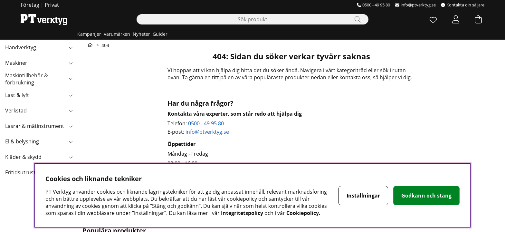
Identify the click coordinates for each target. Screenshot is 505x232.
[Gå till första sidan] (90, 45)
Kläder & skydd (23, 156)
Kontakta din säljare (462, 5)
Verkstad (16, 110)
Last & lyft (17, 95)
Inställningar (363, 195)
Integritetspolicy (242, 213)
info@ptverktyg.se (415, 5)
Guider (160, 34)
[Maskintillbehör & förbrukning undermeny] (70, 78)
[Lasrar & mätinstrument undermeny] (70, 126)
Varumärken (117, 34)
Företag (30, 4)
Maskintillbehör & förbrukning (26, 79)
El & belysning (22, 141)
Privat (52, 4)
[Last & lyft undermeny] (70, 95)
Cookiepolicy (302, 213)
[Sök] (252, 19)
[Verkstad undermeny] (70, 110)
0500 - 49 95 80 (373, 5)
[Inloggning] (456, 19)
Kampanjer (89, 34)
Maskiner (16, 62)
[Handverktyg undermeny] (70, 47)
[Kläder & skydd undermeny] (70, 156)
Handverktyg (20, 47)
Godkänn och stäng (426, 195)
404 (105, 45)
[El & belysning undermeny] (70, 141)
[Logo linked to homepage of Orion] (44, 19)
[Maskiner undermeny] (70, 62)
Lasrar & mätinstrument (34, 126)
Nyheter (141, 34)
